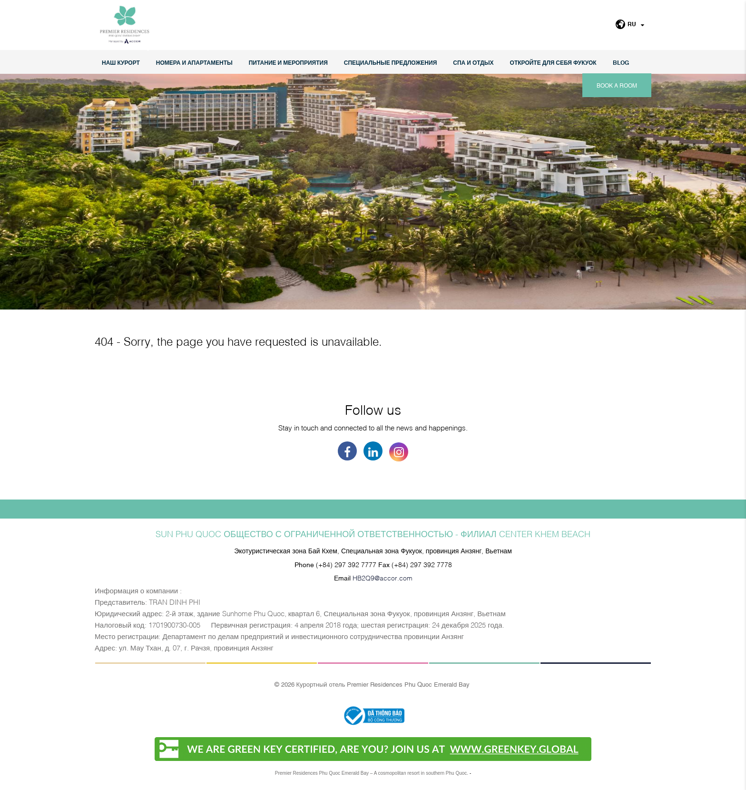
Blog (621, 62)
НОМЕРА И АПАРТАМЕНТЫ (194, 62)
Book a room (617, 85)
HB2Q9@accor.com (382, 577)
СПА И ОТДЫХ (473, 62)
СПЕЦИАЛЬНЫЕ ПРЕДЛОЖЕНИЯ (390, 62)
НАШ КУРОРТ (121, 62)
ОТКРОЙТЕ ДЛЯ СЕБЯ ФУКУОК (553, 62)
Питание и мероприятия (288, 62)
